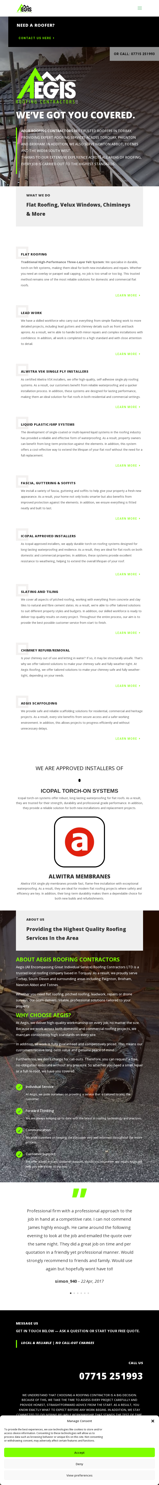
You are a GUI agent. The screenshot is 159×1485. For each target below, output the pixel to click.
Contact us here (66, 38)
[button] (153, 1421)
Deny (79, 1464)
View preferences (79, 1475)
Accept (79, 1452)
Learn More (126, 295)
